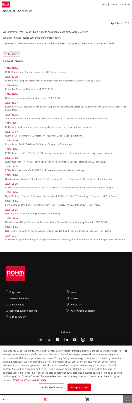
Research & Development (23, 310)
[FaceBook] (57, 339)
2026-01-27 (11, 102)
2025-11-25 (11, 166)
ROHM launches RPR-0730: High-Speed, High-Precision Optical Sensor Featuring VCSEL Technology (55, 161)
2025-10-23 (11, 235)
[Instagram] (83, 339)
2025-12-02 (11, 158)
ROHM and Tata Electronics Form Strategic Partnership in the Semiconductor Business (48, 126)
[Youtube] (74, 339)
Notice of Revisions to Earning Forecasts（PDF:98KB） (33, 97)
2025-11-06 (11, 192)
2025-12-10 (11, 140)
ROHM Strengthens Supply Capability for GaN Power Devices (35, 71)
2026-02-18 (11, 76)
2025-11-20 (11, 175)
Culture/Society (17, 316)
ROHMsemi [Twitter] (49, 339)
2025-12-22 (11, 123)
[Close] (126, 351)
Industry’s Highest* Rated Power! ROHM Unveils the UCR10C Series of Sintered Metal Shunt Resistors (56, 118)
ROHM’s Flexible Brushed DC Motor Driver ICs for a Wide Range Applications (43, 135)
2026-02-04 (11, 85)
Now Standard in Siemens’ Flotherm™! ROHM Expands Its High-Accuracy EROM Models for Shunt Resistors (59, 178)
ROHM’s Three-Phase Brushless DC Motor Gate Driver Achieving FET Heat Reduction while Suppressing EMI (59, 187)
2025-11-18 (11, 183)
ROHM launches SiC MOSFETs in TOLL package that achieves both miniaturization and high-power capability (59, 152)
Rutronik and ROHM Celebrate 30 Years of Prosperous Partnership (38, 144)
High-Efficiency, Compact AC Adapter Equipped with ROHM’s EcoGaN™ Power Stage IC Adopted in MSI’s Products (62, 196)
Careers (113, 4)
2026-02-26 (11, 68)
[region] (66, 369)
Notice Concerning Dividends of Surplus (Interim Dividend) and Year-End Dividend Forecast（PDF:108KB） (59, 230)
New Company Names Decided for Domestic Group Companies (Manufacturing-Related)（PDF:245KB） (57, 222)
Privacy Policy (18, 379)
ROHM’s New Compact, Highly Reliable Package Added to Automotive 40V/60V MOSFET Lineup (53, 80)
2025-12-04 (11, 149)
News (104, 4)
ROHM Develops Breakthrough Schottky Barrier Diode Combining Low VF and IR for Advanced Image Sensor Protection (65, 239)
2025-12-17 (11, 132)
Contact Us (125, 4)
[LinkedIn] (66, 339)
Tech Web (13, 53)
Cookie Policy (39, 379)
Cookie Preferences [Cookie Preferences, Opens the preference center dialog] (51, 387)
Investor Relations (19, 298)
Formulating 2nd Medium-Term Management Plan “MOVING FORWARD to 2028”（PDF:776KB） (54, 204)
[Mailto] (91, 339)
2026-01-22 (11, 114)
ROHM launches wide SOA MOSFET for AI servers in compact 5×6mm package (44, 170)
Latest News (13, 61)
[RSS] (40, 339)
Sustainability (16, 304)
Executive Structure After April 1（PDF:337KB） (29, 89)
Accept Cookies (79, 387)
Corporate (14, 292)
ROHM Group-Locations (82, 310)
